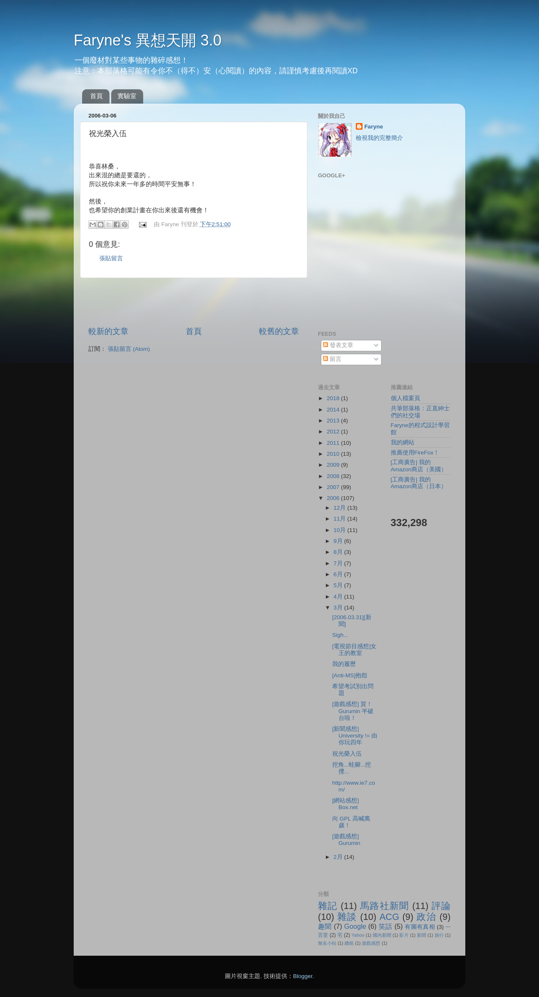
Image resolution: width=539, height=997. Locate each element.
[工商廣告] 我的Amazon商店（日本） (419, 482)
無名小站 (327, 943)
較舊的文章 (279, 331)
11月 (340, 519)
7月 (339, 563)
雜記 (328, 906)
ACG (389, 916)
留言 (332, 359)
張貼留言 (111, 258)
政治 (426, 916)
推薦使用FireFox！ (415, 452)
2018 (334, 398)
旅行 (439, 935)
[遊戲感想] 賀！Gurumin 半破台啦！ (353, 711)
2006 (334, 498)
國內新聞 (382, 935)
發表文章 (338, 345)
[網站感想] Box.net (345, 803)
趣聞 (325, 926)
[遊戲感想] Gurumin (346, 839)
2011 (334, 443)
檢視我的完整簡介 (379, 138)
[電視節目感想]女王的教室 (354, 649)
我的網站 (402, 442)
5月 (339, 585)
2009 (334, 465)
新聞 (421, 935)
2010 (334, 454)
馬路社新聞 (384, 906)
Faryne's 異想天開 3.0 (147, 40)
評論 (441, 906)
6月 (339, 574)
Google (355, 926)
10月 (340, 530)
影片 (403, 935)
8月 (339, 552)
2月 (339, 857)
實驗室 (126, 95)
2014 (334, 409)
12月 (340, 508)
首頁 (96, 95)
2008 (334, 476)
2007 (334, 487)
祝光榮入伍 (347, 754)
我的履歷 (344, 664)
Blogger (302, 976)
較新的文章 (108, 331)
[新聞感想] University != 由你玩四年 (354, 736)
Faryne (373, 126)
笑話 (385, 926)
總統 (349, 943)
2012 (334, 431)
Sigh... (340, 635)
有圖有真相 (420, 927)
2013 (334, 420)
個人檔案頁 (405, 398)
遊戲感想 (371, 943)
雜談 (347, 916)
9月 (339, 541)
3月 (339, 607)
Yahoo (358, 935)
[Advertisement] (193, 302)
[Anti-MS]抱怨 (350, 675)
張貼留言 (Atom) (129, 349)
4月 (339, 596)
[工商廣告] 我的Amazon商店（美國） (419, 465)
